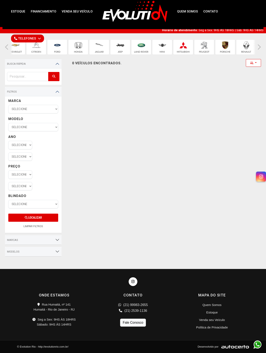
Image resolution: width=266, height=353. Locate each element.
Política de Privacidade (212, 327)
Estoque (212, 312)
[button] (6, 47)
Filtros (12, 91)
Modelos (13, 251)
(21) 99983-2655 (133, 305)
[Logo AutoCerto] (234, 346)
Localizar (33, 217)
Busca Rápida (16, 63)
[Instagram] (261, 177)
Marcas (12, 240)
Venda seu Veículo (212, 320)
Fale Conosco (133, 322)
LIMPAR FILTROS (33, 226)
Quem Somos (212, 305)
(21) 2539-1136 (133, 310)
